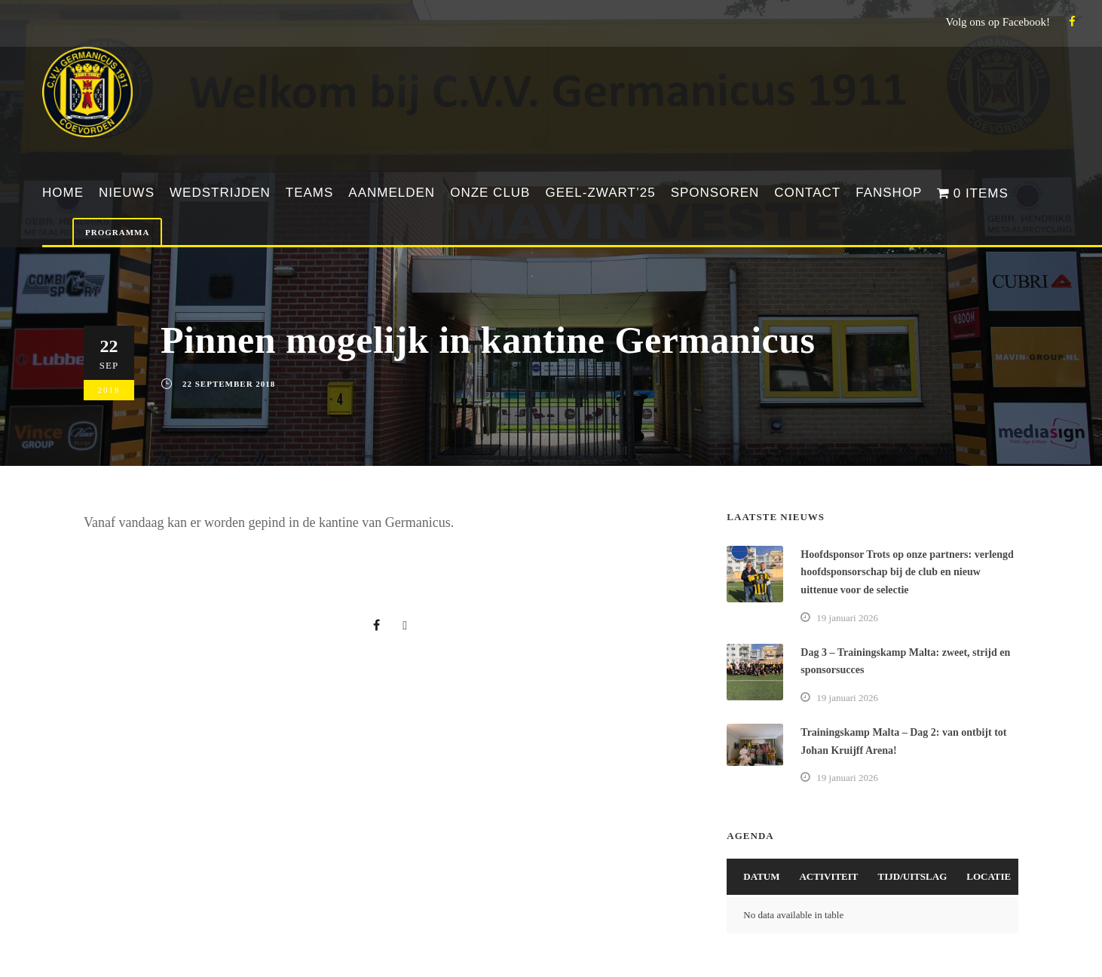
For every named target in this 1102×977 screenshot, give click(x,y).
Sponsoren (715, 192)
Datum (761, 876)
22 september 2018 (228, 383)
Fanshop (889, 192)
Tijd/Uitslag (912, 876)
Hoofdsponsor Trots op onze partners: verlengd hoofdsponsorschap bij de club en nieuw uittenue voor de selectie (906, 572)
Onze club (490, 192)
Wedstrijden (220, 192)
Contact (807, 192)
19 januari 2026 (847, 617)
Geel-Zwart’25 (600, 192)
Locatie (988, 876)
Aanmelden (391, 192)
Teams (310, 192)
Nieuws (127, 192)
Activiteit (828, 876)
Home (63, 192)
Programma (117, 232)
